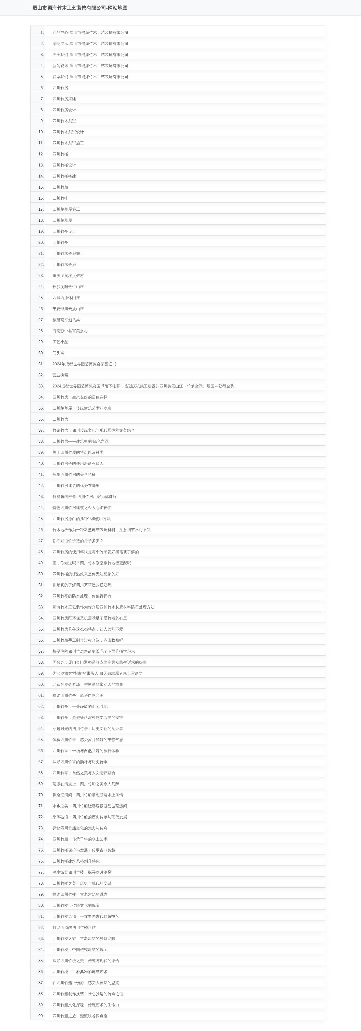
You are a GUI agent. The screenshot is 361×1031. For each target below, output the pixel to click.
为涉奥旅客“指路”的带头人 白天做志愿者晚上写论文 (98, 673)
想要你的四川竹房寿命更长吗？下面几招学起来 (94, 651)
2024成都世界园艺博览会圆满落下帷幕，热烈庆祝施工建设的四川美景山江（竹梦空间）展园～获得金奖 (143, 386)
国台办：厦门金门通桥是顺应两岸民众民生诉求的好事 (100, 662)
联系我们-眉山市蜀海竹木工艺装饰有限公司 (90, 77)
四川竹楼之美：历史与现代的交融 (82, 883)
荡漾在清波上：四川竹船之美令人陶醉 (86, 784)
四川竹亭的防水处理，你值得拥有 (82, 596)
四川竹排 (60, 198)
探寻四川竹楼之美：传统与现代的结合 (86, 961)
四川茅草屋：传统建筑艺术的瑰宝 (82, 408)
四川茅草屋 (62, 220)
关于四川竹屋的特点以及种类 (78, 452)
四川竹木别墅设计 (68, 132)
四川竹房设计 (64, 110)
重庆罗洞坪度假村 (68, 276)
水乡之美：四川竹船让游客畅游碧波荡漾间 (90, 806)
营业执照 (60, 375)
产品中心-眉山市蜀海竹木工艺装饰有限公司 (90, 32)
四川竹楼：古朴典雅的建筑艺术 (80, 972)
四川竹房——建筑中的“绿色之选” (81, 441)
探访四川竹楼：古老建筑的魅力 (80, 894)
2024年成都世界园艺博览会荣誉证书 (84, 364)
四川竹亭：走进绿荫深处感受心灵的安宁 (88, 717)
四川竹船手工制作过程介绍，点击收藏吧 (88, 640)
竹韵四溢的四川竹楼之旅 (74, 927)
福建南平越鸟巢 (66, 320)
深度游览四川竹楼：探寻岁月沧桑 (82, 872)
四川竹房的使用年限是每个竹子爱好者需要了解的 (96, 552)
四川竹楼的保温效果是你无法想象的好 (86, 574)
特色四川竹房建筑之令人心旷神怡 (82, 508)
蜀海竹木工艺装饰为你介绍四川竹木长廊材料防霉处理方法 (104, 607)
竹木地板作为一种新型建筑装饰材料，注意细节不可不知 (102, 530)
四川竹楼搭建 (64, 176)
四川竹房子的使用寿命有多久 (78, 463)
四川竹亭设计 (64, 231)
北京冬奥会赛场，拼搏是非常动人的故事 (88, 684)
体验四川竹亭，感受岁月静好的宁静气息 (88, 740)
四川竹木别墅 (64, 121)
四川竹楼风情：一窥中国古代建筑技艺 (86, 916)
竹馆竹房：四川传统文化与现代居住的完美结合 (94, 430)
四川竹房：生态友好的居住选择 (80, 397)
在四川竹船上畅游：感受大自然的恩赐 (86, 983)
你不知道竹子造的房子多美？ (78, 541)
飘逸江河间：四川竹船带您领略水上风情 (88, 795)
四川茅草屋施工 (66, 209)
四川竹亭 (60, 242)
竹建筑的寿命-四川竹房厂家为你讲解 (85, 497)
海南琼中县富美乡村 (70, 331)
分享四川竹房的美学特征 (74, 474)
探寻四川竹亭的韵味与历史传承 (80, 762)
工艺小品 (60, 342)
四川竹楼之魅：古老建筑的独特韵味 (84, 938)
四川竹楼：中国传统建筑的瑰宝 (80, 950)
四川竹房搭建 (64, 99)
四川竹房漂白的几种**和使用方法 (81, 519)
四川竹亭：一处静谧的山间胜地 (80, 706)
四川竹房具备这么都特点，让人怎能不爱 (88, 629)
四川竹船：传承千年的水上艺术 (80, 839)
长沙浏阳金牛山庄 (68, 287)
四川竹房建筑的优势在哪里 (76, 485)
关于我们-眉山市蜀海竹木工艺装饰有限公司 (90, 55)
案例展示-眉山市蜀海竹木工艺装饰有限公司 (90, 43)
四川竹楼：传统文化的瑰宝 (76, 905)
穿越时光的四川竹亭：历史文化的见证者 (88, 729)
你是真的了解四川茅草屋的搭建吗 (82, 585)
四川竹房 (60, 88)
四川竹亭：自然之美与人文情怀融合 (84, 773)
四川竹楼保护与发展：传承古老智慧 (84, 850)
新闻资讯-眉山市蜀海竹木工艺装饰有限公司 (90, 66)
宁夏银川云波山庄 (68, 309)
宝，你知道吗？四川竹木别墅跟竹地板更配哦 (92, 563)
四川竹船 (60, 187)
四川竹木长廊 (64, 264)
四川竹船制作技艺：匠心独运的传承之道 (88, 994)
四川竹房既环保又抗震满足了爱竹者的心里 (90, 618)
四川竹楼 (60, 154)
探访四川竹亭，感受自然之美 (78, 695)
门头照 (58, 353)
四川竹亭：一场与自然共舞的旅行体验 (86, 751)
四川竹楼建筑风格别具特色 (76, 861)
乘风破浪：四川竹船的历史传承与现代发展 (90, 817)
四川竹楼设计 (64, 165)
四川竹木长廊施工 (68, 253)
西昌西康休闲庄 (66, 298)
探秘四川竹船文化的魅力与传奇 (80, 828)
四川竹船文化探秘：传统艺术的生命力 (86, 1005)
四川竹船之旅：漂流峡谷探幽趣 (80, 1016)
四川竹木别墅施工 (68, 143)
